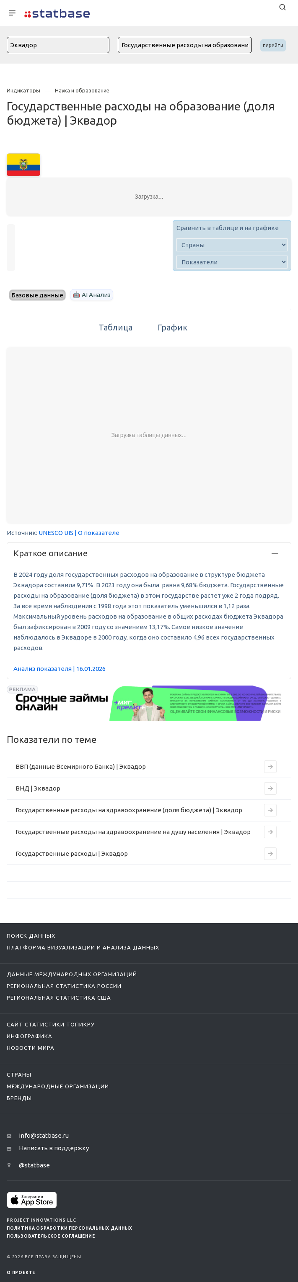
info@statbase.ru (44, 1135)
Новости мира (30, 1048)
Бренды (19, 1098)
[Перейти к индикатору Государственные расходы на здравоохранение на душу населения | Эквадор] (270, 832)
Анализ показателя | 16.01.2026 (59, 668)
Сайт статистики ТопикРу (51, 1024)
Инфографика (29, 1036)
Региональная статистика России (64, 986)
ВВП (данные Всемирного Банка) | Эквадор (81, 766)
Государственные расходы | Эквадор (72, 853)
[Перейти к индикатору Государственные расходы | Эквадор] (270, 853)
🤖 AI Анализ (92, 294)
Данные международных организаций (72, 974)
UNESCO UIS (56, 532)
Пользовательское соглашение (51, 1236)
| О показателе (97, 532)
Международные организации (58, 1086)
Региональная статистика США (59, 998)
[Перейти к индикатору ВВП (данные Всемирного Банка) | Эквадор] (270, 766)
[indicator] (232, 262)
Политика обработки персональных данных (69, 1228)
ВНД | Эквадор (38, 788)
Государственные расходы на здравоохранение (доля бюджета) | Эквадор (129, 810)
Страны (19, 1074)
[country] (232, 244)
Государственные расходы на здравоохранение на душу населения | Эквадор (133, 831)
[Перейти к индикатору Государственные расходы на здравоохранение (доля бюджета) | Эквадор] (270, 810)
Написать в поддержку (54, 1147)
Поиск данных (31, 936)
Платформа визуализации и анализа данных (83, 947)
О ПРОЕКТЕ (21, 1272)
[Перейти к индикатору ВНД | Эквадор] (270, 788)
